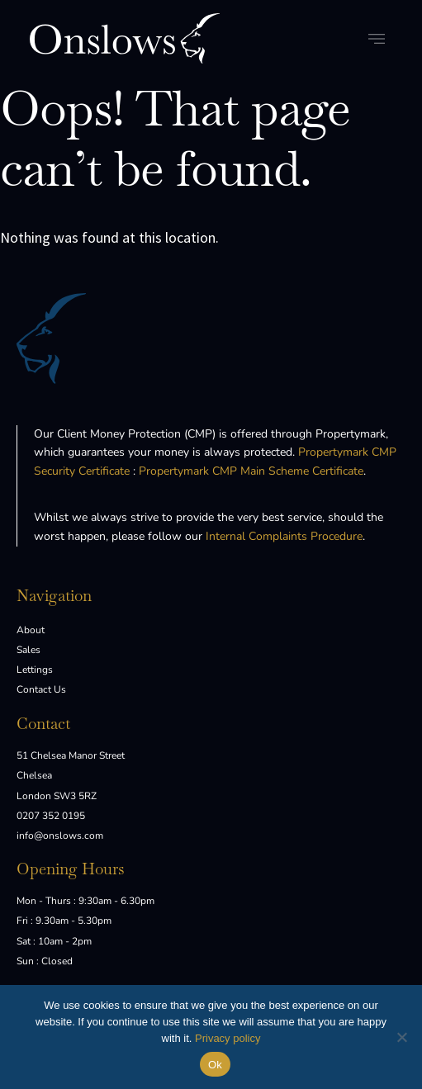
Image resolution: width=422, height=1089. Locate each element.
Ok (215, 1064)
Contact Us (41, 689)
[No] (401, 1037)
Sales (28, 649)
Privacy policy (227, 1038)
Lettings (35, 669)
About (31, 630)
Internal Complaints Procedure (284, 536)
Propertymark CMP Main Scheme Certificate (251, 471)
